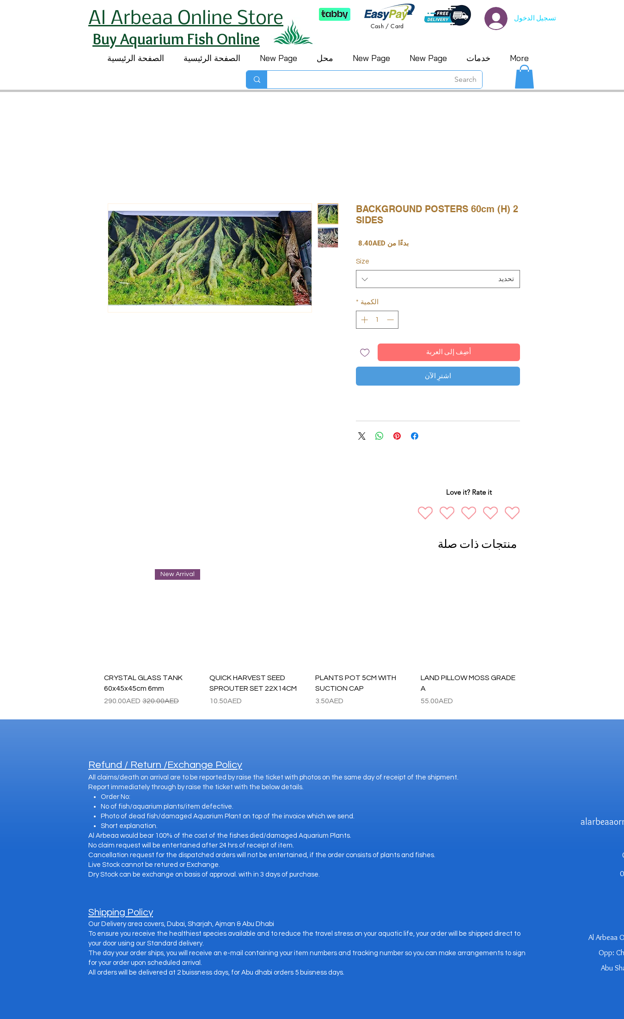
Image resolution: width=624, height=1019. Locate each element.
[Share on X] (361, 436)
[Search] (382, 79)
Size (362, 261)
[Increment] (363, 319)
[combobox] (438, 279)
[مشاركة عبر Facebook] (414, 436)
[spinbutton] (377, 319)
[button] (524, 76)
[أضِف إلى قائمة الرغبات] (365, 353)
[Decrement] (391, 319)
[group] (310, 637)
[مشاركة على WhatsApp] (379, 436)
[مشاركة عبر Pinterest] (397, 436)
